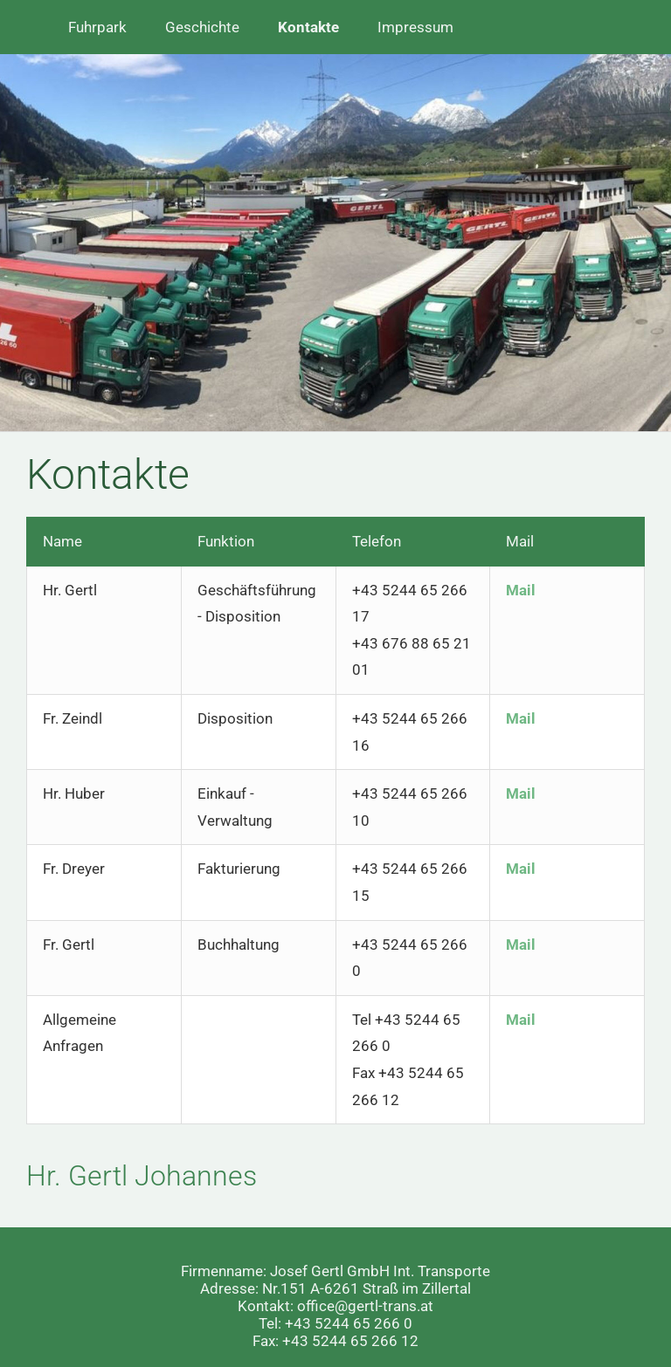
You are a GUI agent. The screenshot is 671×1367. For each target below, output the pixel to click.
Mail (521, 590)
